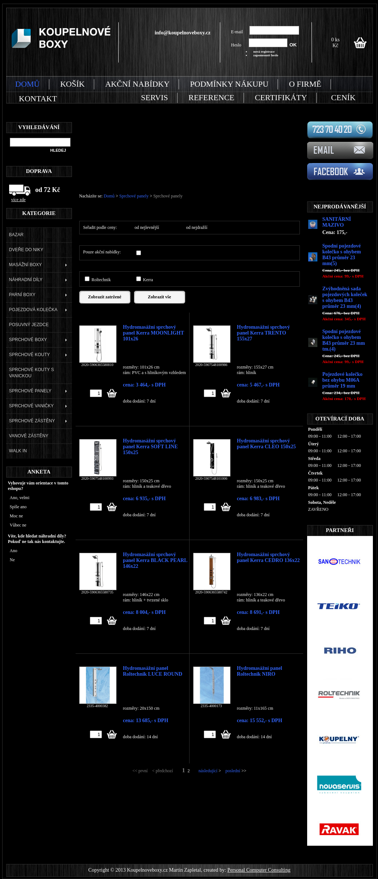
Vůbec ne (18, 525)
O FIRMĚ (305, 83)
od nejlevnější (147, 227)
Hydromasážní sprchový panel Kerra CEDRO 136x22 (268, 557)
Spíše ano (18, 506)
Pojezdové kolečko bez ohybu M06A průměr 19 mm (342, 380)
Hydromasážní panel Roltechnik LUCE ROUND (153, 670)
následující (207, 770)
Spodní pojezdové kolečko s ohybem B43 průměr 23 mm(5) (341, 254)
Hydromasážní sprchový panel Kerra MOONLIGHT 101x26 (153, 329)
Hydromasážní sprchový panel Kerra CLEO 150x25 (266, 443)
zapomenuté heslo (265, 55)
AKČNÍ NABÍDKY (137, 83)
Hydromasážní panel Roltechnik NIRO (259, 670)
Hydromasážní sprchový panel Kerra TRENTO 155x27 (263, 329)
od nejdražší (196, 227)
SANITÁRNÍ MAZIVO (336, 222)
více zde (18, 199)
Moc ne (16, 515)
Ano (14, 550)
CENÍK (343, 97)
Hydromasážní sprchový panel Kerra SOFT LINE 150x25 (150, 443)
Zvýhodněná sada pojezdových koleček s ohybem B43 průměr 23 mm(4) (344, 297)
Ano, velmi (20, 497)
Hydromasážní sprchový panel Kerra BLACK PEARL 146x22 (155, 557)
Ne (12, 559)
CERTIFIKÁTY (281, 97)
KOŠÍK (72, 83)
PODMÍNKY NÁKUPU (229, 83)
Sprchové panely (134, 196)
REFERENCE (211, 97)
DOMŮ (27, 83)
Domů (109, 196)
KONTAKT (38, 98)
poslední (232, 770)
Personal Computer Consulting (258, 870)
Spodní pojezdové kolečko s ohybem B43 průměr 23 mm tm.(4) (343, 340)
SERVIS (154, 97)
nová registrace (264, 51)
